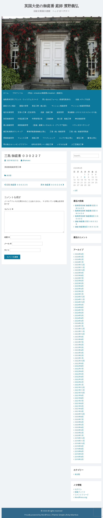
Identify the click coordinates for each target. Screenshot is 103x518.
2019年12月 (80, 438)
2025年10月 (80, 270)
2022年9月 (79, 363)
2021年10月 (80, 392)
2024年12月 (80, 296)
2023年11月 (80, 331)
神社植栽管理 (80, 118)
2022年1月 (79, 384)
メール (8, 243)
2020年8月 (79, 416)
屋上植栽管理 (8, 125)
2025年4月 (79, 286)
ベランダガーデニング (81, 125)
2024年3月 (79, 321)
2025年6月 (79, 280)
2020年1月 (79, 435)
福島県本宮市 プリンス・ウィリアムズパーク (20, 99)
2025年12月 (80, 264)
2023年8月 (79, 339)
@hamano (26, 160)
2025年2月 (79, 291)
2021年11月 (80, 390)
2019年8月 (79, 449)
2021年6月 (79, 403)
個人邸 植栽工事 (64, 118)
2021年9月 (79, 395)
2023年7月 (79, 342)
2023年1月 (79, 358)
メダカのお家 (62, 144)
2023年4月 (79, 350)
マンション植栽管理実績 (80, 106)
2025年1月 (79, 294)
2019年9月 (79, 446)
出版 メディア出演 (83, 99)
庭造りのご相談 (9, 106)
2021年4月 (79, 408)
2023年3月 (79, 352)
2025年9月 (79, 273)
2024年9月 (79, 304)
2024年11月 (80, 299)
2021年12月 (80, 387)
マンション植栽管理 (59, 106)
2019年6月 (79, 451)
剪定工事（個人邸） (40, 106)
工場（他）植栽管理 (57, 131)
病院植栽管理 (23, 125)
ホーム (6, 93)
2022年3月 (79, 379)
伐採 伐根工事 (47, 112)
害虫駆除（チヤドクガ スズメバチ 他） (83, 112)
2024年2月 (79, 323)
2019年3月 (79, 459)
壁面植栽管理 (8, 138)
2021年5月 (79, 406)
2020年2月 (79, 432)
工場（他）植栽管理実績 (78, 131)
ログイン (78, 489)
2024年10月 (80, 302)
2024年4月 (79, 318)
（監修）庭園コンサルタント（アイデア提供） (50, 125)
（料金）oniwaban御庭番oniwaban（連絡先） (45, 93)
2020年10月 (80, 414)
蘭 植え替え (92, 138)
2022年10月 (80, 361)
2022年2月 (79, 382)
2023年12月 (80, 328)
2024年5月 (79, 315)
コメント (8, 209)
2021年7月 (79, 401)
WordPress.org (81, 497)
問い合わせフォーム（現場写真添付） (57, 99)
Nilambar (74, 515)
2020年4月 (79, 427)
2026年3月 (79, 256)
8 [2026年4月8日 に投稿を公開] (84, 177)
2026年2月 (79, 259)
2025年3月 (79, 288)
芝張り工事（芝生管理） (27, 112)
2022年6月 (79, 371)
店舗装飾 (49, 118)
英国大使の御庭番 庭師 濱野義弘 (51, 6)
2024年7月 (79, 310)
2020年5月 (79, 424)
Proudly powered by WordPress (37, 515)
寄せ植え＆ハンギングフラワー (15, 144)
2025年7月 (79, 278)
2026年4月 (79, 254)
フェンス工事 (23, 138)
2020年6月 (79, 422)
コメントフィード (82, 494)
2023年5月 (79, 347)
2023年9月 (79, 336)
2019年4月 (79, 456)
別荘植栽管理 (8, 118)
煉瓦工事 (80, 138)
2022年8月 (79, 366)
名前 (7, 237)
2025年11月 (80, 267)
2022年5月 (79, 374)
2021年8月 (79, 398)
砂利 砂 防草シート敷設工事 (42, 144)
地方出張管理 (8, 112)
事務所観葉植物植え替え (36, 131)
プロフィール (18, 93)
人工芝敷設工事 (77, 144)
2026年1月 (79, 262)
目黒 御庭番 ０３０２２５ (16, 184)
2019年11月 (80, 440)
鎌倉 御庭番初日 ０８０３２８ (86, 226)
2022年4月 (79, 376)
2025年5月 (79, 283)
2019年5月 (79, 454)
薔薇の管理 (23, 106)
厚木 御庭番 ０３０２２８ (52, 184)
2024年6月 (79, 312)
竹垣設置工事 (23, 118)
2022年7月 (79, 368)
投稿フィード (80, 492)
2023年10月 (80, 334)
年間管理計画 (37, 118)
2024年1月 (79, 326)
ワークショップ (49, 138)
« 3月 (75, 190)
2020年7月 (79, 419)
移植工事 (35, 138)
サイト (6, 250)
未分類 (9, 175)
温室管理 (60, 112)
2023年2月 (79, 355)
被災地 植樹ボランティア (13, 131)
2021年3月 (79, 411)
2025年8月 (79, 275)
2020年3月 (79, 430)
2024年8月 (79, 307)
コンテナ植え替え (66, 138)
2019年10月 (80, 443)
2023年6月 (79, 344)
